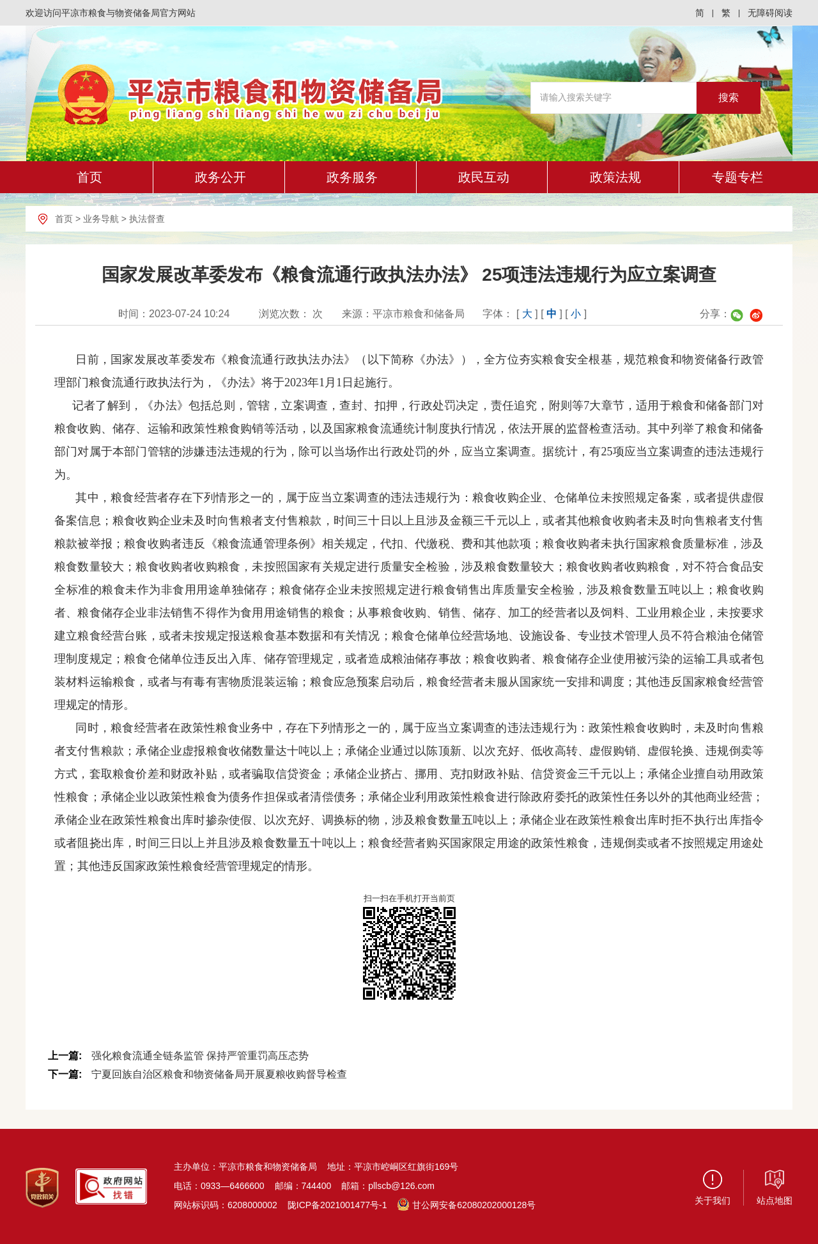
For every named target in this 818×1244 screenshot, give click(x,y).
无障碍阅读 (770, 13)
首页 (89, 177)
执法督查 (147, 219)
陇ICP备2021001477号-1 (337, 1205)
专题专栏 (737, 177)
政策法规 (615, 177)
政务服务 (352, 177)
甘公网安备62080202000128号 (466, 1205)
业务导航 (101, 219)
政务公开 (220, 177)
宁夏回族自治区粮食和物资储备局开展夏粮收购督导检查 (219, 1074)
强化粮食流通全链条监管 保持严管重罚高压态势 (200, 1055)
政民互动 (483, 177)
